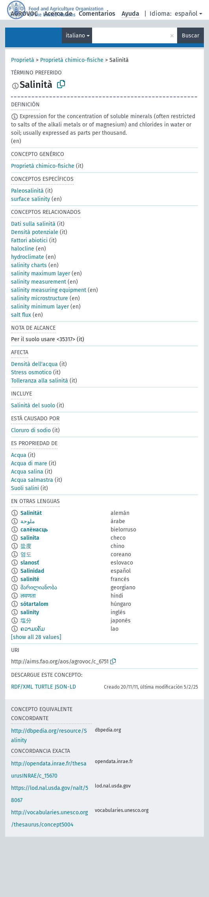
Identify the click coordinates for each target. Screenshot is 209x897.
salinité (29, 579)
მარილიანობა (38, 587)
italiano (75, 35)
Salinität (31, 513)
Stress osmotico (31, 372)
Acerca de (58, 13)
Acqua (18, 455)
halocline (22, 248)
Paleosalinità (27, 191)
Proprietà (22, 60)
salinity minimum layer (40, 306)
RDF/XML (22, 686)
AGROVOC (24, 13)
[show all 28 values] (36, 637)
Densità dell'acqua (34, 364)
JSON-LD (65, 686)
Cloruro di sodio (31, 430)
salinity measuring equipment (48, 290)
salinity (29, 612)
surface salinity (30, 199)
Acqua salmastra (32, 480)
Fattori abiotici (29, 240)
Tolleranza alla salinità (39, 380)
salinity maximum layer (40, 273)
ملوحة (27, 521)
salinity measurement (38, 282)
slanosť (29, 562)
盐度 (25, 546)
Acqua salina (27, 471)
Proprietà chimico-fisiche (72, 60)
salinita (29, 538)
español (186, 13)
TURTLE (44, 686)
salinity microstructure (39, 298)
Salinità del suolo (33, 405)
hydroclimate (27, 257)
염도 (25, 554)
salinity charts (29, 265)
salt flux (21, 315)
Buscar (190, 35)
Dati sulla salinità (33, 224)
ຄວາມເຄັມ (32, 629)
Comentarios (97, 13)
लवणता (28, 595)
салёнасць (34, 529)
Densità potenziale (34, 232)
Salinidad (32, 571)
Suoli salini (25, 488)
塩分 (25, 620)
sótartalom (34, 604)
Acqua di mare (29, 463)
